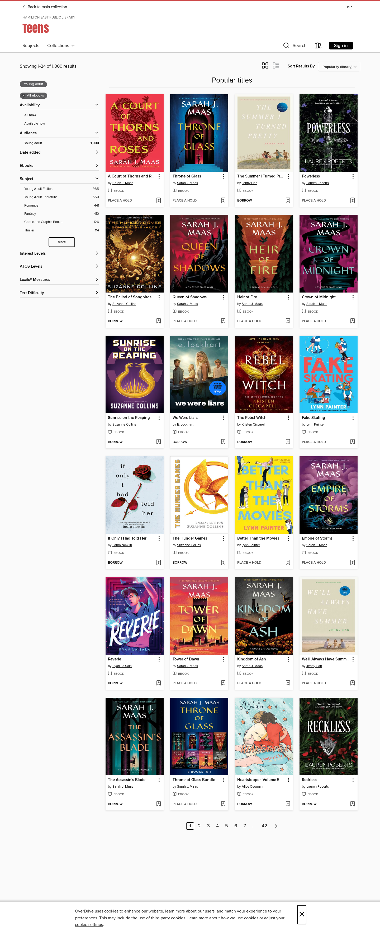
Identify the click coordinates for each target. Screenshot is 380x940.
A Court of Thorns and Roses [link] (132, 176)
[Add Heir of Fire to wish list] (287, 321)
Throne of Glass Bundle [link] (194, 780)
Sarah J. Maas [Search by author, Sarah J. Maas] (122, 183)
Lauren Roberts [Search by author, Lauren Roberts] (317, 183)
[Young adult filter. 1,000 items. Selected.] (61, 143)
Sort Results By (301, 66)
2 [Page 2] (199, 826)
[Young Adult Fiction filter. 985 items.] (61, 189)
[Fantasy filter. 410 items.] (61, 214)
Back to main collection (44, 7)
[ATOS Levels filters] (59, 267)
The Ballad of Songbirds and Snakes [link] (132, 297)
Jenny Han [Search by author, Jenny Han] (249, 183)
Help (348, 7)
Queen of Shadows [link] (190, 297)
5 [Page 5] (226, 826)
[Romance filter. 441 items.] (61, 205)
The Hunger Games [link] (190, 538)
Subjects (30, 46)
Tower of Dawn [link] (186, 659)
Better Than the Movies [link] (258, 538)
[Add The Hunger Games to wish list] (223, 562)
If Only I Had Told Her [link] (127, 538)
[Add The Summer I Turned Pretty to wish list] (287, 200)
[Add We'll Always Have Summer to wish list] (352, 683)
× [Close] (301, 914)
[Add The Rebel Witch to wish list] (287, 442)
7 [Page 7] (245, 826)
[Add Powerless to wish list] (352, 200)
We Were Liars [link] (185, 418)
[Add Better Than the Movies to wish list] (287, 562)
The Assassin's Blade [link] (126, 780)
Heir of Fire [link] (247, 297)
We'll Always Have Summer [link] (326, 659)
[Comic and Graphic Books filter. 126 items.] (61, 222)
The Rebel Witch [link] (252, 418)
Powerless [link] (311, 176)
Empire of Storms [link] (317, 538)
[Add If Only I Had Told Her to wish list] (158, 562)
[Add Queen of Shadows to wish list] (223, 321)
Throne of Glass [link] (187, 176)
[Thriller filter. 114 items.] (61, 230)
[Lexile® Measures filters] (59, 280)
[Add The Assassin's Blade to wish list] (158, 804)
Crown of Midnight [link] (319, 297)
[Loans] (318, 47)
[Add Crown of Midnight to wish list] (352, 321)
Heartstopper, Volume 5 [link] (258, 780)
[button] (294, 47)
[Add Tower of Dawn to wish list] (223, 683)
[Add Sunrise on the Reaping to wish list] (158, 442)
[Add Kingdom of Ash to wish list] (287, 683)
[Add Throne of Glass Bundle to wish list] (223, 804)
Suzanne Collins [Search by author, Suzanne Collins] (124, 304)
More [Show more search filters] (62, 242)
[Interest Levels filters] (59, 254)
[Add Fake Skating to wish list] (352, 442)
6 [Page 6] (235, 826)
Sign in (341, 46)
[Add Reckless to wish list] (352, 804)
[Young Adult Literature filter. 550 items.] (61, 197)
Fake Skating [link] (313, 418)
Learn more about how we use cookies (222, 918)
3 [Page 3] (208, 826)
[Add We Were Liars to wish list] (223, 442)
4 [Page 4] (217, 826)
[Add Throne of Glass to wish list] (223, 200)
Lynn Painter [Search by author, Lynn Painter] (315, 424)
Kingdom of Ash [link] (251, 659)
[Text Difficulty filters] (59, 293)
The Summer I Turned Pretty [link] (261, 176)
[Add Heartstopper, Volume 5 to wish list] (287, 804)
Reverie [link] (114, 659)
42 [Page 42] (264, 826)
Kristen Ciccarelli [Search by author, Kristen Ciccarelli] (254, 424)
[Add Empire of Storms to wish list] (352, 562)
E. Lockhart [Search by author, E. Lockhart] (185, 424)
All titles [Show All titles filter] (30, 115)
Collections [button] (61, 46)
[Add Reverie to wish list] (158, 683)
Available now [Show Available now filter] (34, 123)
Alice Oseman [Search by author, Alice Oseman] (252, 786)
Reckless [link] (309, 780)
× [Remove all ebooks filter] (23, 96)
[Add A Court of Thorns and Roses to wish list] (158, 200)
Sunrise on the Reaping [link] (129, 418)
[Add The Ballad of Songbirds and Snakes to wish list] (158, 321)
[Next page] (276, 826)
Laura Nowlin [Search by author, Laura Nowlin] (122, 545)
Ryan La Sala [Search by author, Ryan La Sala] (122, 666)
